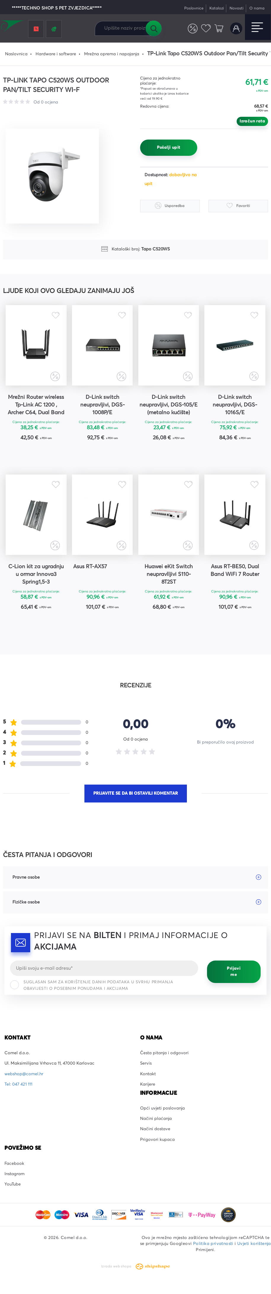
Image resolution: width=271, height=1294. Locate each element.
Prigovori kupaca (157, 1140)
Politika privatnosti (213, 1244)
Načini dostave (155, 1129)
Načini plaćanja (156, 1119)
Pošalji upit (168, 147)
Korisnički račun (236, 28)
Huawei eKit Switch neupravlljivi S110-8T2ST (169, 574)
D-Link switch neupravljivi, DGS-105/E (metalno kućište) (168, 405)
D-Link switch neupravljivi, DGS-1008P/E (102, 405)
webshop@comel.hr (23, 1074)
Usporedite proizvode (193, 28)
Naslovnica (16, 54)
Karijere (147, 1084)
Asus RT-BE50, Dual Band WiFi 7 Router (235, 570)
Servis (146, 1064)
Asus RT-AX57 (90, 566)
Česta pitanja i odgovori (164, 1053)
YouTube (12, 1184)
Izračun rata (252, 121)
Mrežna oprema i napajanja (111, 54)
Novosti (236, 8)
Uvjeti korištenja (254, 1244)
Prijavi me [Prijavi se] (233, 972)
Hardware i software (56, 54)
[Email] (104, 968)
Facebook (14, 1164)
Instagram (14, 1174)
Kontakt (148, 1074)
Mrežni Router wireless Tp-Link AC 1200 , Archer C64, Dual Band (36, 405)
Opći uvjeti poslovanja (162, 1108)
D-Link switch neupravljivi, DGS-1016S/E (235, 405)
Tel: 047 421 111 (18, 1084)
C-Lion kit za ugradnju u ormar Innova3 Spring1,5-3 (36, 574)
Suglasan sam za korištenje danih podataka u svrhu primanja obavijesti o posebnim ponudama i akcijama (91, 985)
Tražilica (154, 28)
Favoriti (206, 28)
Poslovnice (193, 8)
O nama (256, 8)
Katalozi (216, 8)
